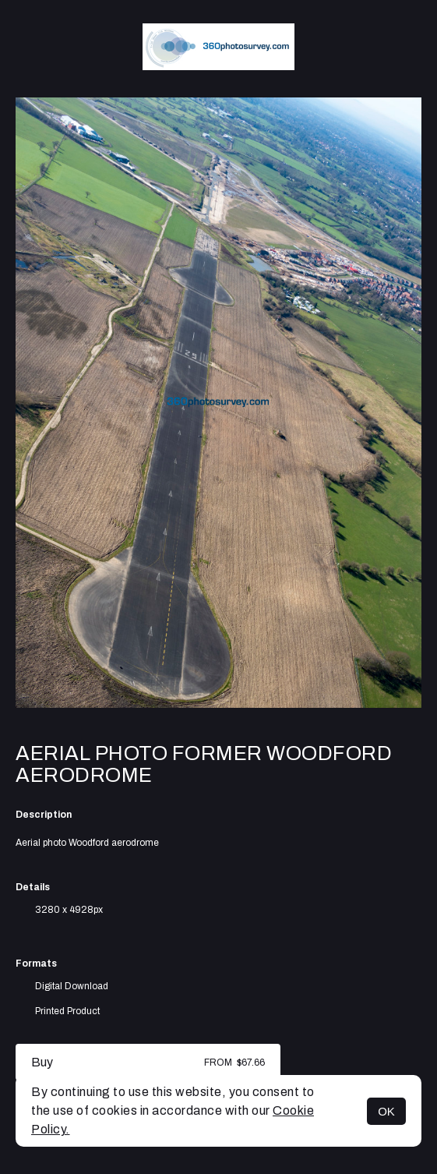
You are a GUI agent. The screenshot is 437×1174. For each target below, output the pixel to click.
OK (386, 1111)
